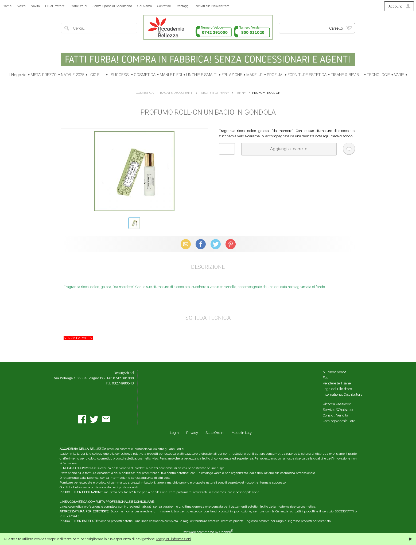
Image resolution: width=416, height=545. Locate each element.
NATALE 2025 (72, 74)
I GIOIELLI (96, 74)
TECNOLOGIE (378, 74)
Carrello (336, 28)
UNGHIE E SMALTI (201, 74)
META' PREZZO (44, 74)
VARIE (399, 74)
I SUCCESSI (119, 74)
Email (185, 244)
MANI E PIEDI (171, 74)
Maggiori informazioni (173, 539)
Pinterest (230, 244)
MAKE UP (254, 74)
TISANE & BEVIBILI (347, 74)
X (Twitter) (215, 244)
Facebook (201, 244)
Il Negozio (17, 74)
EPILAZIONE (231, 74)
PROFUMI (275, 74)
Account (395, 6)
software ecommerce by (208, 532)
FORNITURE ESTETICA (306, 74)
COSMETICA (144, 74)
